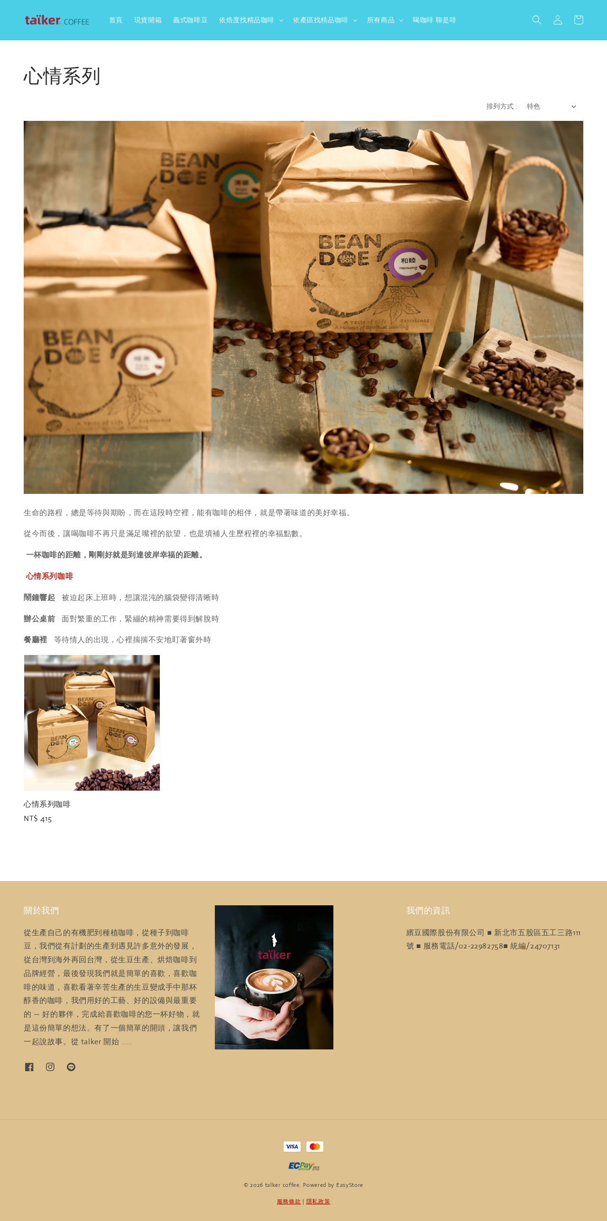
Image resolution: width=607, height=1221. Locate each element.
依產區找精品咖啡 (321, 20)
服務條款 (289, 1201)
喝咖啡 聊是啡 (434, 20)
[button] (536, 19)
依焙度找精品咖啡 (247, 20)
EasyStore (349, 1185)
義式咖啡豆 (190, 20)
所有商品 (381, 20)
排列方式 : (502, 106)
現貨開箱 (148, 20)
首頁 (116, 20)
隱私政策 (318, 1201)
